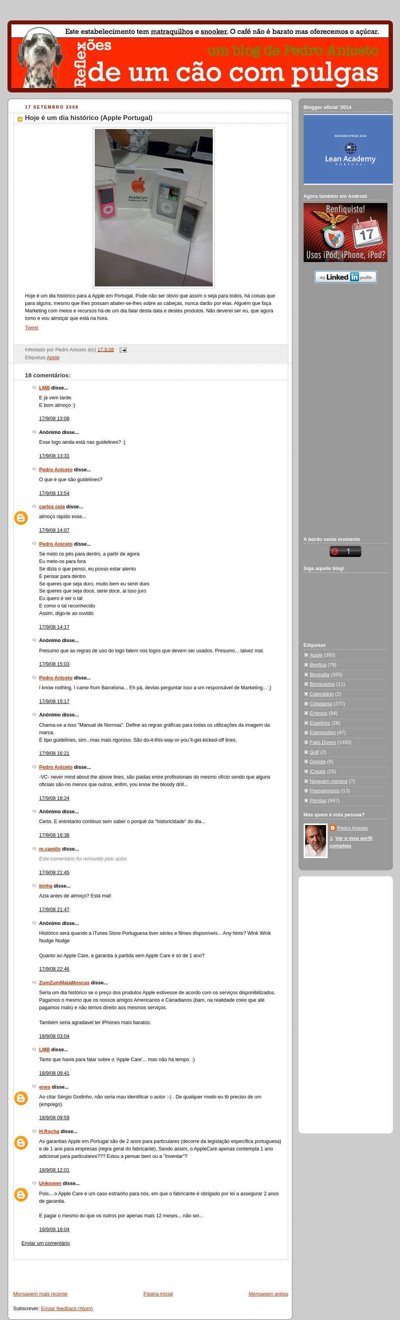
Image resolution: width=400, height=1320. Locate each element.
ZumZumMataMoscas (64, 983)
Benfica (318, 665)
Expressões (323, 732)
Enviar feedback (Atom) (67, 1308)
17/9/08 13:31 (54, 456)
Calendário (322, 694)
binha (46, 886)
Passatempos (325, 791)
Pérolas (318, 800)
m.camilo (50, 849)
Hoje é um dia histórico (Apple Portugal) (89, 118)
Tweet (32, 327)
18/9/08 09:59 (54, 1118)
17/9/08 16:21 (54, 753)
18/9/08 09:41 (54, 1073)
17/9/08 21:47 (54, 909)
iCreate (318, 771)
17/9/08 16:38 (54, 835)
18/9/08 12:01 (54, 1170)
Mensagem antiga (268, 1294)
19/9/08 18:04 (54, 1229)
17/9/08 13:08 (54, 418)
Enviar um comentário (46, 1243)
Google (318, 761)
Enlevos (319, 713)
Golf (314, 752)
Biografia (320, 675)
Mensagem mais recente (40, 1294)
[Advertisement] (100, 1271)
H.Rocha (49, 1131)
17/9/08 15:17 (54, 701)
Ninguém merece (329, 781)
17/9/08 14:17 (54, 627)
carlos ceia (52, 507)
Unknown (50, 1183)
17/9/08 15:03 (54, 664)
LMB (44, 388)
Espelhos (320, 723)
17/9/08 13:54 (54, 493)
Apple (53, 357)
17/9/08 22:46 (54, 969)
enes (45, 1087)
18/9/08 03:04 (54, 1036)
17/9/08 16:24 (54, 798)
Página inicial (158, 1294)
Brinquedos (322, 684)
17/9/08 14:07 (54, 530)
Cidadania (321, 704)
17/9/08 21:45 (54, 872)
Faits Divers (323, 742)
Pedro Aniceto (56, 470)
